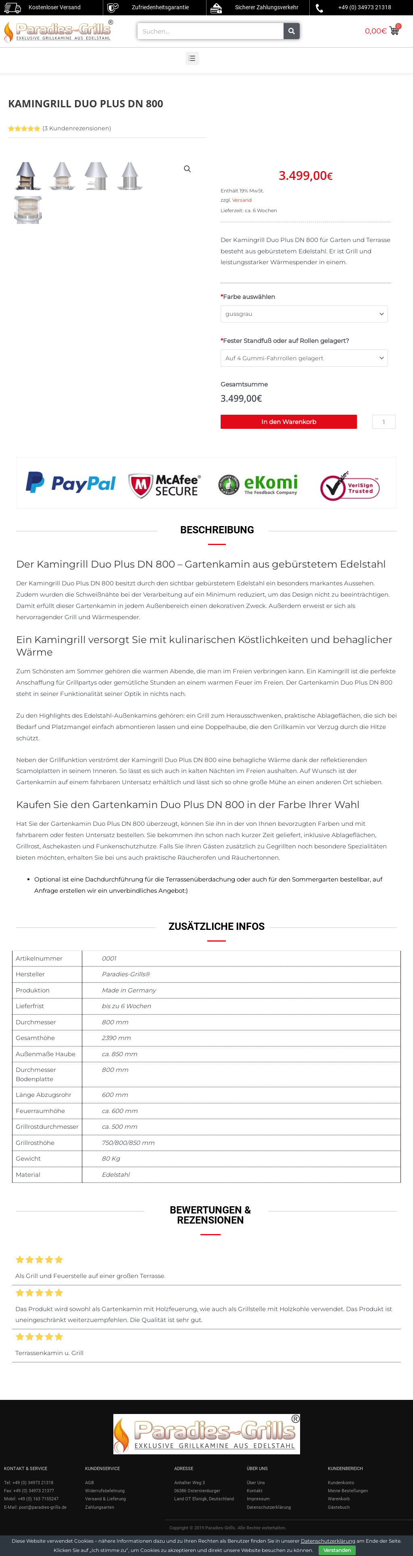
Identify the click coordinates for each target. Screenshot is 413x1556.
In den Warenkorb (288, 423)
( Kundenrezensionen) (77, 128)
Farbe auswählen (248, 297)
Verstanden (337, 1550)
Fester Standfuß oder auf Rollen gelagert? (285, 341)
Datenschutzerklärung (328, 1541)
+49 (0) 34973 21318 (364, 7)
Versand (242, 200)
